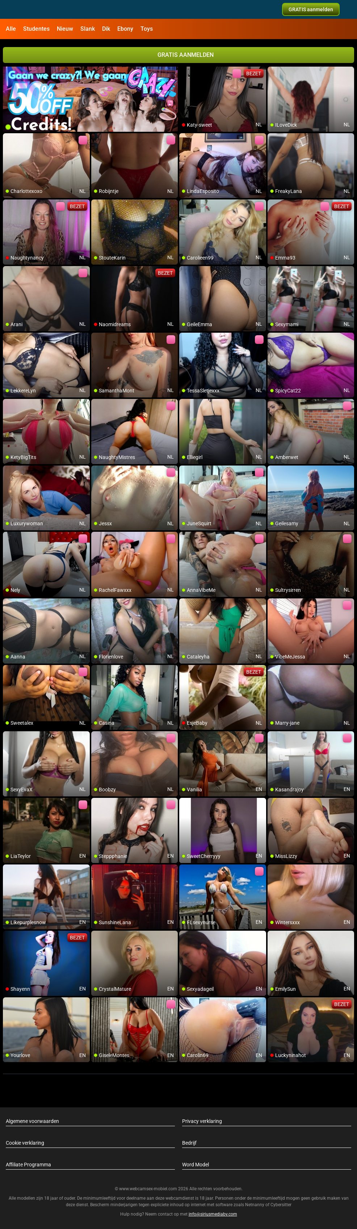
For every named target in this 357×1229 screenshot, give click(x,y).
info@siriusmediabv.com (213, 1214)
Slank (87, 28)
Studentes (36, 28)
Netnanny (255, 1204)
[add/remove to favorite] (185, 72)
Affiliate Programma (28, 1164)
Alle (11, 28)
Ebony (125, 28)
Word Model (195, 1164)
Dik (106, 28)
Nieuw (65, 28)
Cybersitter (280, 1204)
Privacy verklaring (202, 1121)
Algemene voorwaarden (32, 1121)
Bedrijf (189, 1143)
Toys (146, 28)
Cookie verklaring (25, 1143)
